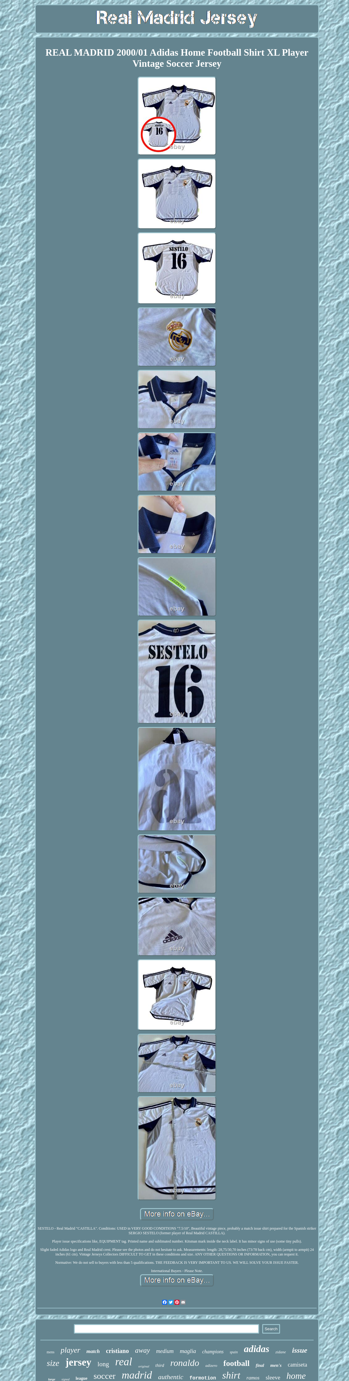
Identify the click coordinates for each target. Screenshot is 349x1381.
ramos (253, 1378)
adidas (256, 1348)
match (93, 1351)
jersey (78, 1362)
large (51, 1379)
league (81, 1378)
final (260, 1365)
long (103, 1364)
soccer (105, 1376)
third (159, 1365)
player (70, 1350)
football (236, 1363)
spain (234, 1352)
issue (299, 1350)
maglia (188, 1351)
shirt (231, 1375)
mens (50, 1352)
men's (276, 1365)
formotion (203, 1378)
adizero (211, 1365)
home (296, 1376)
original (143, 1366)
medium (165, 1351)
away (142, 1350)
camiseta (297, 1365)
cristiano (117, 1350)
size (53, 1363)
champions (212, 1351)
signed (66, 1379)
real (123, 1362)
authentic (170, 1377)
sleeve (273, 1377)
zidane (280, 1352)
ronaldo (184, 1363)
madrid (137, 1375)
